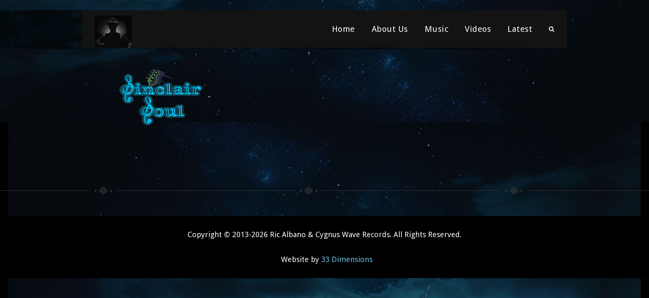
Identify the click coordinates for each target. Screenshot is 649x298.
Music (437, 31)
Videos (478, 31)
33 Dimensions (347, 258)
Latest (519, 31)
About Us (390, 31)
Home (343, 31)
